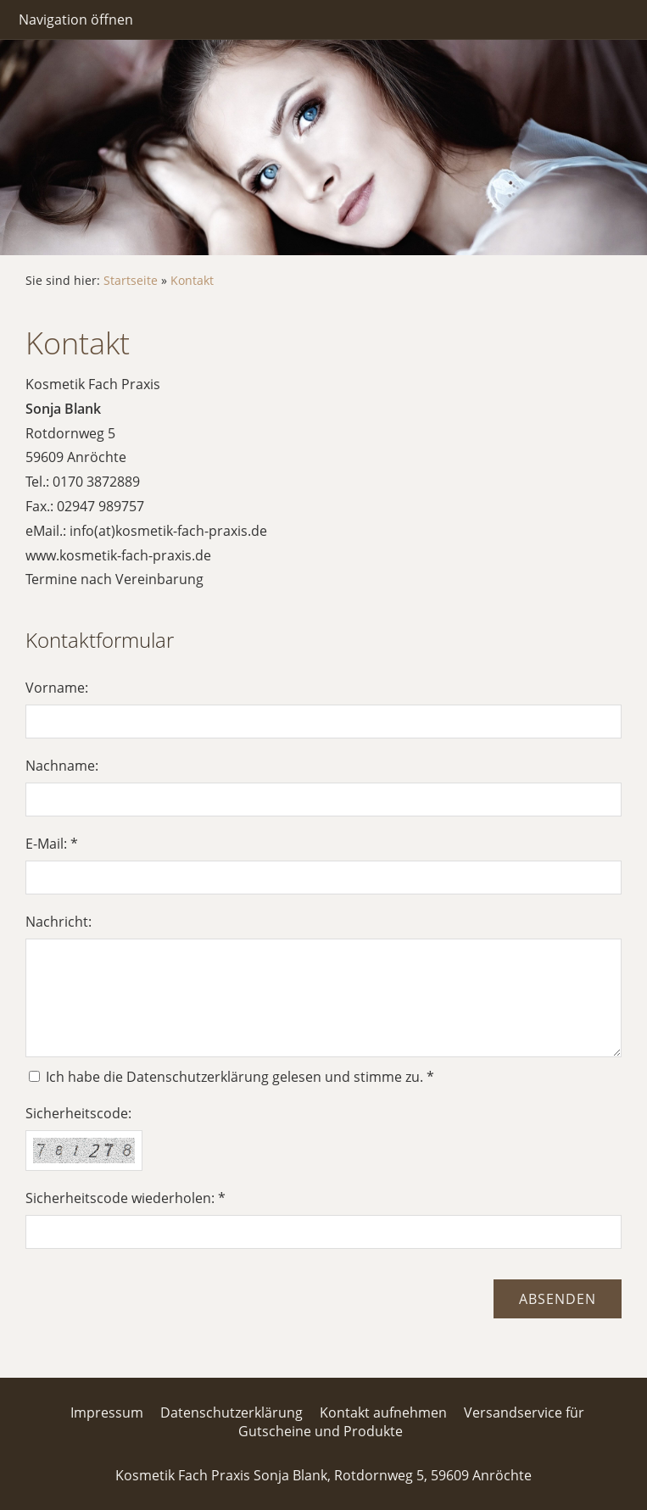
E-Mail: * (51, 843)
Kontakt (192, 280)
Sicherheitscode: (78, 1113)
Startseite (130, 280)
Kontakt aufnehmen (383, 1412)
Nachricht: (58, 921)
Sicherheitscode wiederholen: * (125, 1198)
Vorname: (56, 687)
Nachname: (61, 765)
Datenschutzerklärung (231, 1412)
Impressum (106, 1412)
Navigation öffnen (76, 19)
